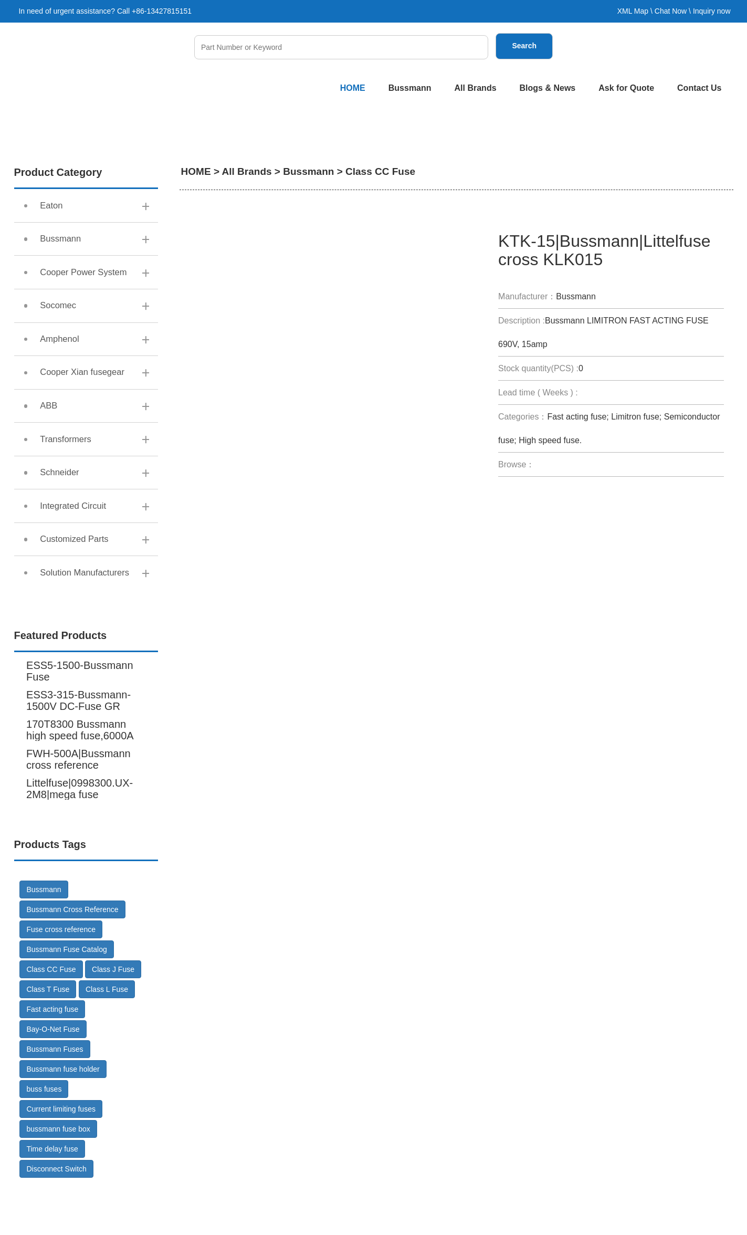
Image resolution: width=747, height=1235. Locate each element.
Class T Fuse (47, 1038)
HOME (352, 87)
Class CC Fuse (51, 1018)
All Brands (476, 87)
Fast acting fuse (52, 1058)
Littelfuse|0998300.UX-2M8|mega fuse (79, 838)
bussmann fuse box (58, 1178)
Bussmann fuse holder (62, 1118)
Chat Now (671, 11)
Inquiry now (712, 11)
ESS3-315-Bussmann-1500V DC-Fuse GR (78, 749)
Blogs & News (548, 87)
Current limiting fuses (61, 1158)
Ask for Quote (626, 87)
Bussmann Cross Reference (72, 959)
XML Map (632, 11)
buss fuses (43, 1138)
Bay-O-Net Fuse (52, 1078)
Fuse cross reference (61, 979)
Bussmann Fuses (54, 1098)
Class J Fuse (113, 1018)
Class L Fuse (107, 1038)
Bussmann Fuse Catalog (66, 999)
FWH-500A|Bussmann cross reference (78, 808)
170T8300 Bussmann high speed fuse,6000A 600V (79, 785)
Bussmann (410, 87)
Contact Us (699, 87)
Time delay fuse (52, 1198)
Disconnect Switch (56, 1218)
